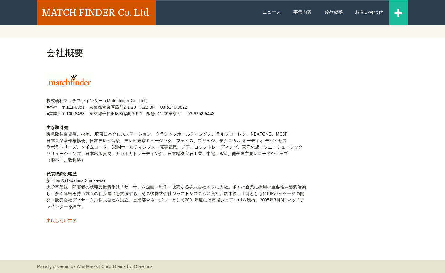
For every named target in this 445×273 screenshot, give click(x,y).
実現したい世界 (61, 220)
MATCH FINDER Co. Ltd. (96, 12)
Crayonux (143, 266)
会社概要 (333, 12)
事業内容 (302, 12)
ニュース (271, 12)
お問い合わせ (369, 12)
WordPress (87, 266)
